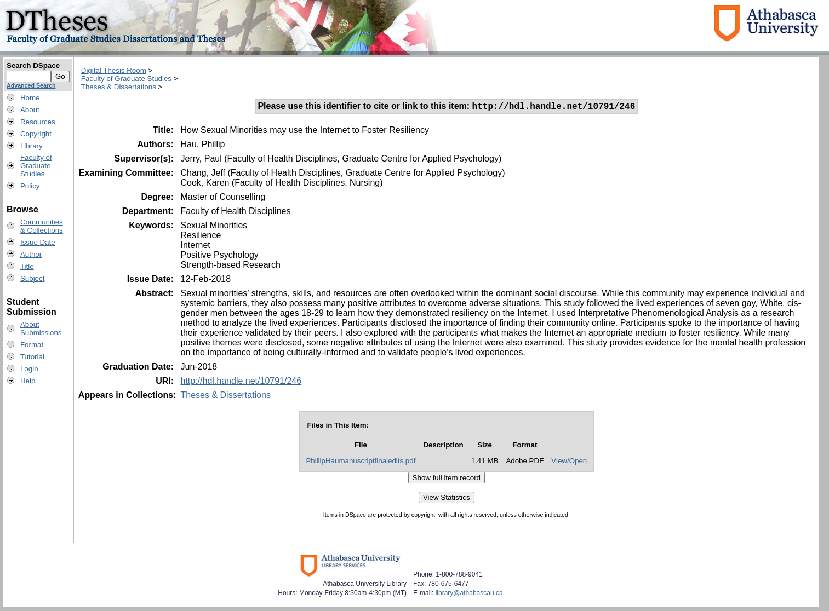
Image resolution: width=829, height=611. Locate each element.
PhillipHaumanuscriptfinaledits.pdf (360, 462)
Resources (37, 122)
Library (31, 146)
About (29, 110)
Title (27, 266)
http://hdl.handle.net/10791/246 (240, 382)
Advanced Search (31, 85)
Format (31, 345)
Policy (30, 186)
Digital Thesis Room (113, 70)
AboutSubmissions (41, 328)
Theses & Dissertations (118, 87)
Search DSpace (33, 65)
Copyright (36, 134)
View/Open (569, 462)
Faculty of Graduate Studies (126, 78)
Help (27, 381)
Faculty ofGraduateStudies (36, 165)
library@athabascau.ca (469, 594)
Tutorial (32, 357)
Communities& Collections (41, 226)
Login (29, 369)
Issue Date (37, 242)
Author (31, 254)
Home (30, 98)
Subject (32, 278)
